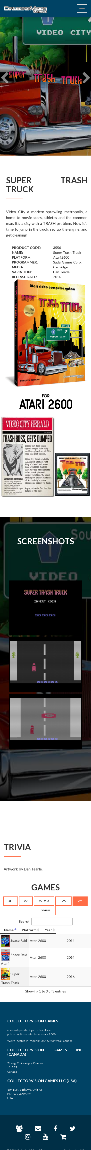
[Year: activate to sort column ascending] (80, 930)
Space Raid (18, 940)
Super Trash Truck (24, 969)
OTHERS (45, 910)
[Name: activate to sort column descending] (20, 930)
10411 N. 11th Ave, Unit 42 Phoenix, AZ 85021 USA (24, 1084)
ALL (10, 901)
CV (25, 901)
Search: (46, 921)
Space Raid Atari (23, 954)
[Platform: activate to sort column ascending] (55, 930)
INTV (63, 901)
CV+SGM (44, 901)
